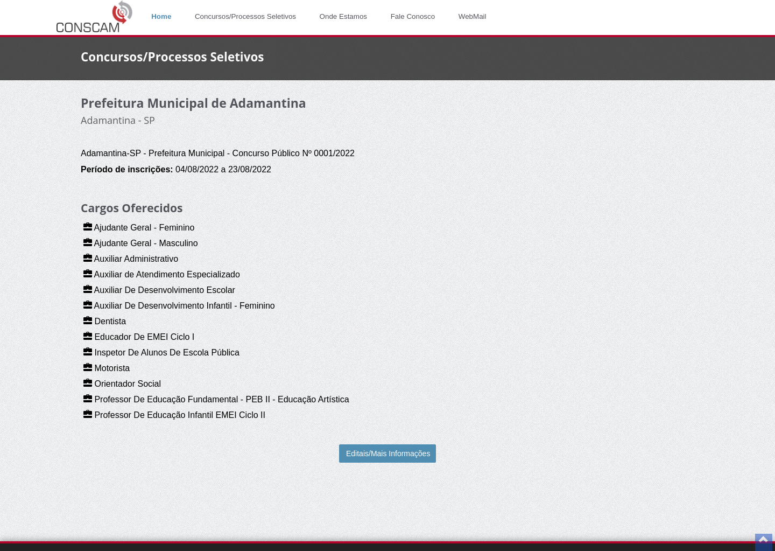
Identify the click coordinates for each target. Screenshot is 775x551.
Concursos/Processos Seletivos (245, 16)
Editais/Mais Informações (388, 453)
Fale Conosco (413, 16)
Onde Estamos (343, 16)
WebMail (473, 16)
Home (161, 16)
